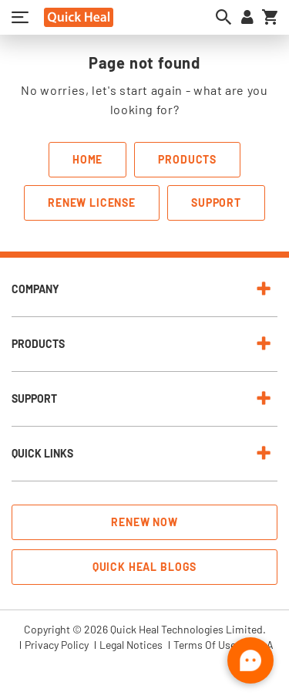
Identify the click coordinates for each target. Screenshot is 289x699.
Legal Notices (131, 645)
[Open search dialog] (223, 17)
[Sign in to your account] (247, 17)
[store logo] (78, 17)
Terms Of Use (204, 645)
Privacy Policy (57, 645)
